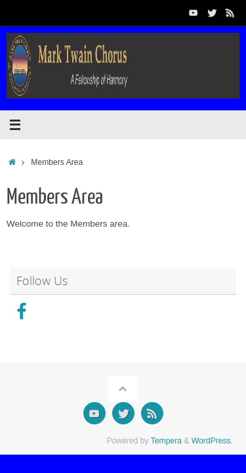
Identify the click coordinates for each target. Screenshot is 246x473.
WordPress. (212, 440)
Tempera (166, 440)
